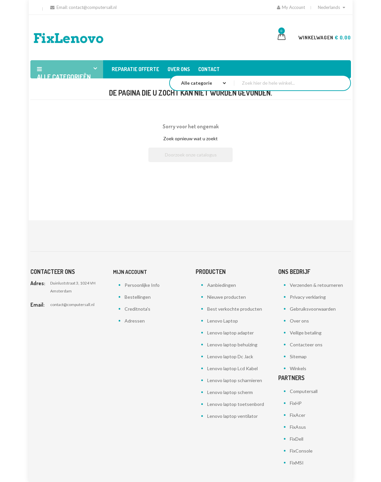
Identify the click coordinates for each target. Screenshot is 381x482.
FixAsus (298, 427)
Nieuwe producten (226, 297)
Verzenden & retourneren (316, 285)
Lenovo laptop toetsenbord (235, 404)
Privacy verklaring (308, 297)
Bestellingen (138, 297)
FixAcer (297, 415)
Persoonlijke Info (142, 285)
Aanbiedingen (221, 285)
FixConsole (301, 451)
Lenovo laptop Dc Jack (230, 356)
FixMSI (297, 462)
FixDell (296, 439)
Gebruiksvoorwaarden (313, 309)
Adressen (135, 321)
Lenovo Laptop (222, 321)
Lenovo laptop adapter (230, 332)
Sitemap (298, 356)
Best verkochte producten (234, 309)
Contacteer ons (306, 344)
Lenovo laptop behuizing (232, 344)
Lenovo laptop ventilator (232, 416)
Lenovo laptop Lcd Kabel (232, 368)
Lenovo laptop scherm (230, 392)
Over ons (299, 321)
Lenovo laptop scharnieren (234, 380)
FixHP (296, 403)
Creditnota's (137, 309)
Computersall (304, 391)
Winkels (298, 368)
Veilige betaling (306, 332)
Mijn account (130, 272)
